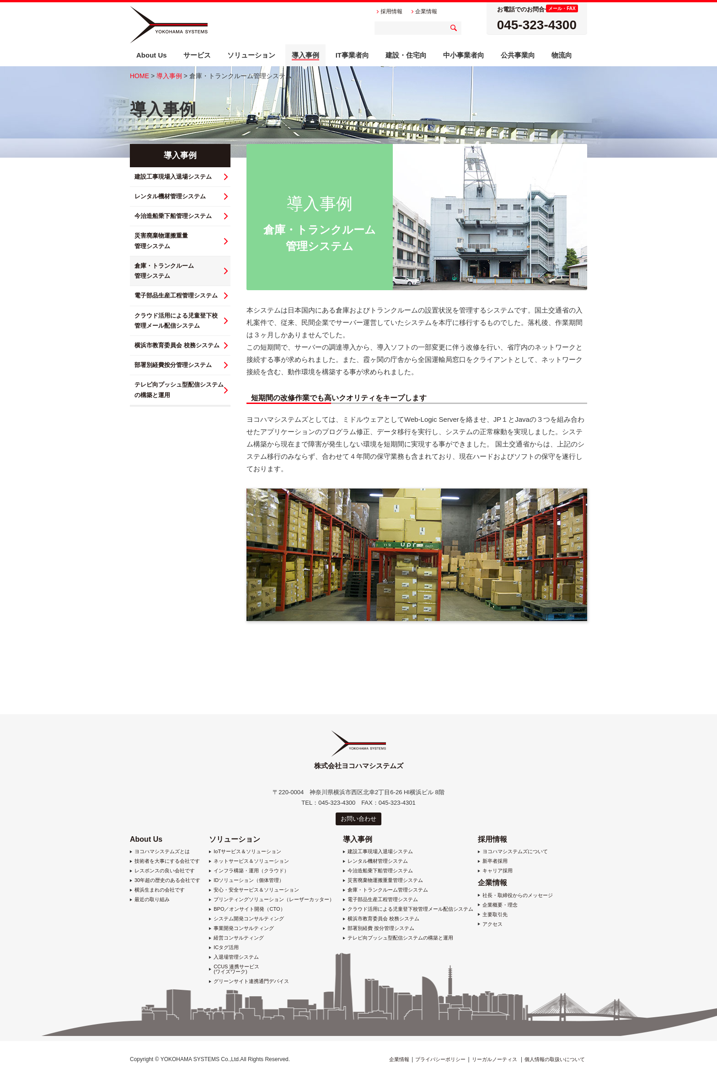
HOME (139, 76)
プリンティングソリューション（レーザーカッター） (274, 899)
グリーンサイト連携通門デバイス (251, 981)
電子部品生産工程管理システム (176, 295)
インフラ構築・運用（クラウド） (251, 870)
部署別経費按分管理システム (173, 364)
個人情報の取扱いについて (554, 1059)
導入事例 (169, 76)
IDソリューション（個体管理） (249, 880)
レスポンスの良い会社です (164, 870)
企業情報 (492, 883)
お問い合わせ (358, 818)
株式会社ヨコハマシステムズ (169, 24)
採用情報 (492, 839)
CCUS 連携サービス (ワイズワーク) (236, 969)
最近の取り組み (152, 899)
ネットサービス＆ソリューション (251, 861)
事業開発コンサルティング (244, 928)
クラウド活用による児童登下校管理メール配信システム (410, 909)
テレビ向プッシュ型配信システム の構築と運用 (179, 389)
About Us (146, 839)
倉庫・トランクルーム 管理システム (164, 270)
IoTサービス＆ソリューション (247, 851)
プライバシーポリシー (440, 1059)
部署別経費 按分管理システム (381, 928)
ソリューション (234, 839)
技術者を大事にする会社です (167, 861)
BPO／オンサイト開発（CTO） (249, 909)
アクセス (492, 924)
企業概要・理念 (500, 905)
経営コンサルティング (239, 937)
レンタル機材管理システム (170, 196)
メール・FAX (561, 8)
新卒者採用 (495, 861)
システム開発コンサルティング (249, 918)
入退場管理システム (236, 957)
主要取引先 (495, 914)
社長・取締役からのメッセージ (517, 895)
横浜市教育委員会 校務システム (176, 345)
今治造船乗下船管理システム (173, 215)
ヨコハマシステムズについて (515, 851)
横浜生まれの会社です (159, 889)
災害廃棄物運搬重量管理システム (385, 880)
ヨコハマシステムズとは (162, 851)
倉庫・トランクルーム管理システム (388, 889)
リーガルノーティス (494, 1059)
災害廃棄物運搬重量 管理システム (161, 240)
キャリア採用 (497, 870)
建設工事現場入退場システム (173, 176)
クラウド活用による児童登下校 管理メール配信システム (176, 320)
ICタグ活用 (226, 947)
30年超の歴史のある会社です (167, 880)
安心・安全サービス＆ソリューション (256, 889)
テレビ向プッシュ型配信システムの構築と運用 (400, 937)
